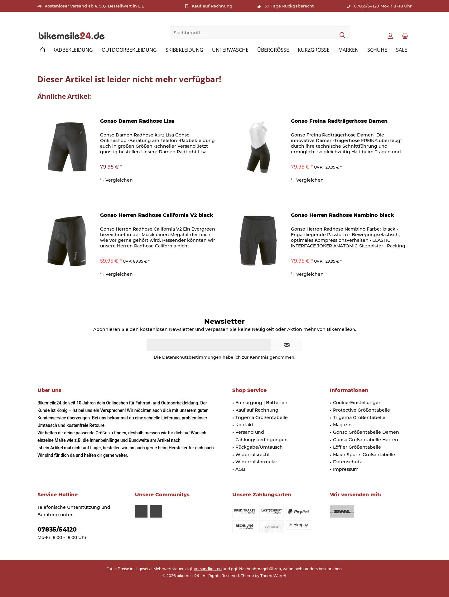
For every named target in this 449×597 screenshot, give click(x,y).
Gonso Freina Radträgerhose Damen (339, 121)
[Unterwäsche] (230, 50)
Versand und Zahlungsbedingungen (261, 435)
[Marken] (348, 50)
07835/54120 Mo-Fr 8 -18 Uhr (383, 5)
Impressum (346, 469)
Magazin (342, 424)
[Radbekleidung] (72, 50)
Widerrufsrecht (252, 454)
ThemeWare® (273, 575)
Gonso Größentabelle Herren (365, 439)
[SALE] (402, 50)
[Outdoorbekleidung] (129, 50)
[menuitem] (405, 35)
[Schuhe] (377, 50)
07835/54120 (57, 529)
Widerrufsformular (256, 462)
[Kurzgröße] (313, 50)
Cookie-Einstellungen (357, 402)
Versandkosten (208, 568)
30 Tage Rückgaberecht (289, 5)
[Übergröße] (273, 50)
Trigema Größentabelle (261, 417)
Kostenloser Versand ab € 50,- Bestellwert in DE (94, 5)
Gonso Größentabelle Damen (366, 432)
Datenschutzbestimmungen (191, 357)
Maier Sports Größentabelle (364, 454)
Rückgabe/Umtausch (259, 447)
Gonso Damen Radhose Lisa (137, 121)
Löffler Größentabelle (357, 447)
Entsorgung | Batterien (261, 402)
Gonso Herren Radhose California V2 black (156, 215)
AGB (240, 469)
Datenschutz (347, 462)
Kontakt (244, 424)
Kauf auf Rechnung (212, 5)
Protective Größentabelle (361, 410)
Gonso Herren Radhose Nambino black (342, 215)
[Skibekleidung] (184, 50)
